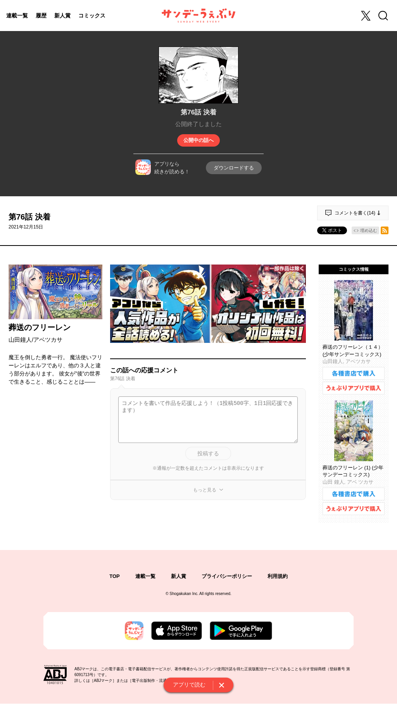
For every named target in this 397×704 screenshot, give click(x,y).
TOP (114, 576)
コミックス (91, 15)
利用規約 (278, 576)
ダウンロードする (234, 168)
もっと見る (204, 490)
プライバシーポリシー (227, 576)
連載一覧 (17, 15)
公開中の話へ (198, 140)
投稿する (208, 453)
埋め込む (368, 230)
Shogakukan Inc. (183, 594)
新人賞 (62, 15)
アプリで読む (189, 685)
